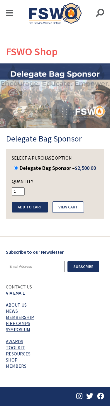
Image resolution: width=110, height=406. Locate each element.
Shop (12, 360)
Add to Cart (30, 207)
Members (16, 366)
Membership (20, 317)
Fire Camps (18, 323)
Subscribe (83, 266)
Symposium (18, 329)
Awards (14, 341)
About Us (16, 305)
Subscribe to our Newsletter (35, 252)
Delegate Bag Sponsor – (55, 168)
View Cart (68, 207)
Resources (18, 354)
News (12, 311)
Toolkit (15, 347)
